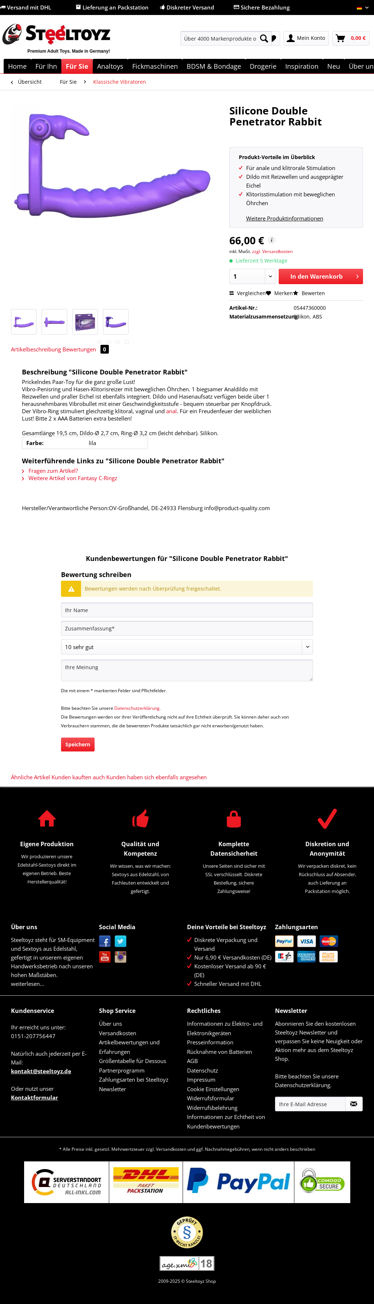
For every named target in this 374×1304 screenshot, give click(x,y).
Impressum (201, 1079)
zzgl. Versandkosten (272, 251)
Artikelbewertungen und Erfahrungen (129, 1047)
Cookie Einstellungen (213, 1089)
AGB (192, 1060)
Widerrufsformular (210, 1098)
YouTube (105, 957)
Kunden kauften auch (78, 777)
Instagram (121, 957)
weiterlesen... (27, 983)
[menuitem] (226, 42)
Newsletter (112, 1089)
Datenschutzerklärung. (137, 708)
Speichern (77, 744)
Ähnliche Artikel (30, 777)
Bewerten (309, 293)
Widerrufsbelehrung (212, 1107)
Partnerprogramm (122, 1070)
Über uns (110, 1023)
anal (171, 411)
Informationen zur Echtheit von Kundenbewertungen (226, 1121)
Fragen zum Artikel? (50, 470)
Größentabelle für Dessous (132, 1060)
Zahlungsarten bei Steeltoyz (133, 1079)
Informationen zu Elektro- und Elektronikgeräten (225, 1028)
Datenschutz (202, 1070)
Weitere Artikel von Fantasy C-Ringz (69, 478)
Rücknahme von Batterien (219, 1051)
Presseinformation (210, 1042)
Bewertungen (85, 349)
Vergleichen (247, 293)
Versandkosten (117, 1033)
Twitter (121, 941)
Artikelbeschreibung (36, 349)
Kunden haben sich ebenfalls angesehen (156, 777)
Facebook (105, 941)
